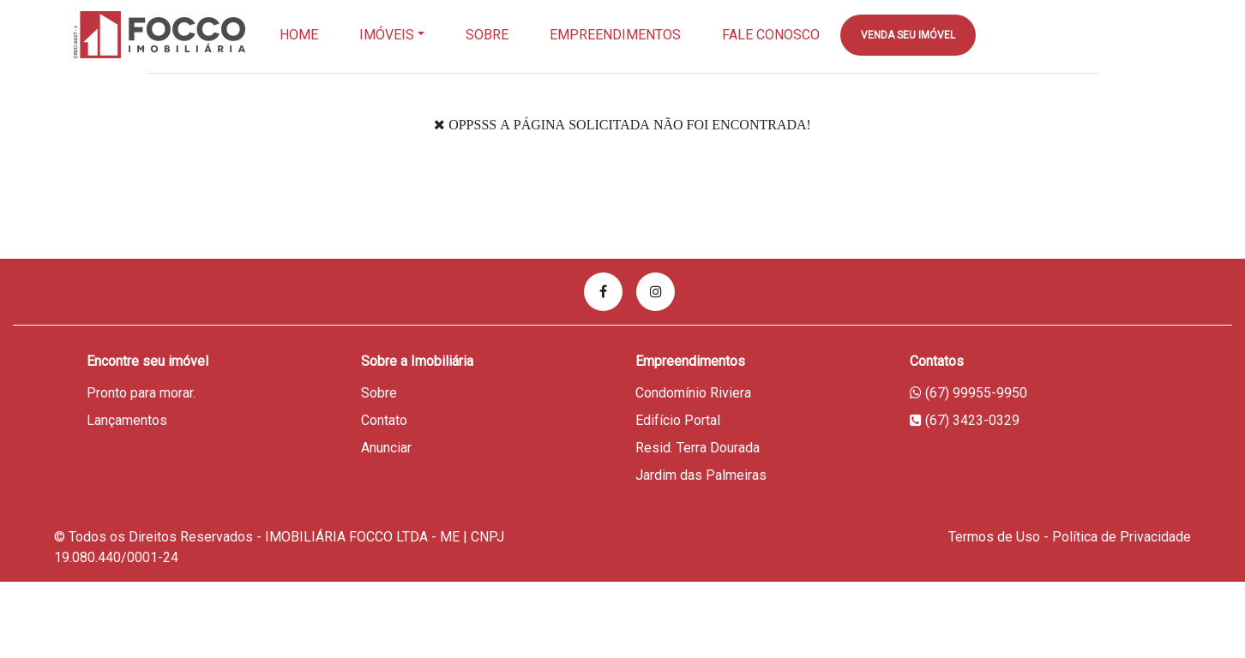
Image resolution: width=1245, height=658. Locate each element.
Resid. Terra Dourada (697, 448)
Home (299, 35)
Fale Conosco (771, 35)
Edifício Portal (677, 420)
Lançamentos (127, 420)
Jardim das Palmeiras (701, 475)
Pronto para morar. (141, 393)
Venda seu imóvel (908, 35)
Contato (384, 420)
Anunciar (386, 448)
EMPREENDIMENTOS (615, 35)
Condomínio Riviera (693, 393)
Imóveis (386, 35)
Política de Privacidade (1121, 537)
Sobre (487, 35)
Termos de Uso (994, 537)
